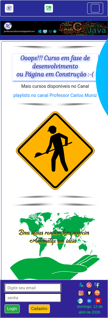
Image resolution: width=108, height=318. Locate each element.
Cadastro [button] (39, 308)
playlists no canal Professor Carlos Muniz (55, 95)
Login (12, 308)
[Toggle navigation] (95, 8)
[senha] (33, 297)
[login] (33, 287)
